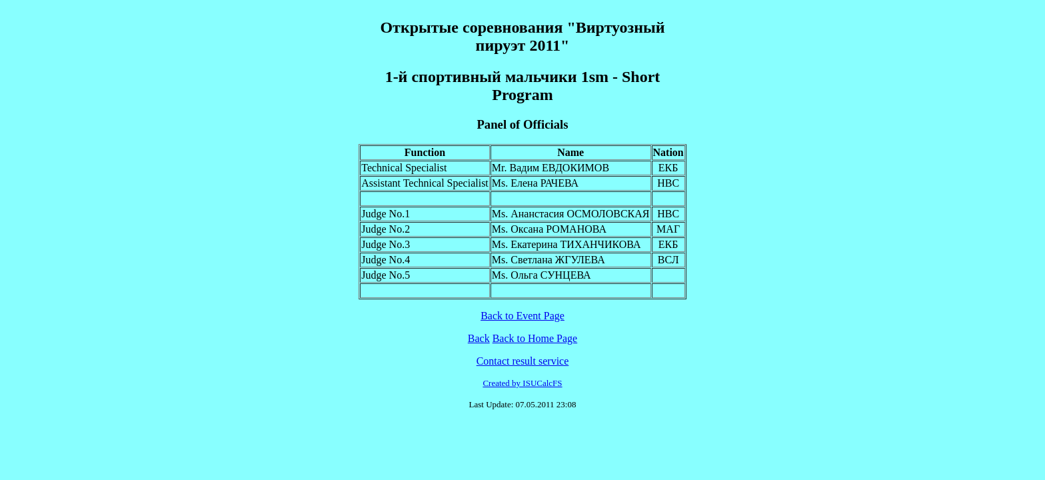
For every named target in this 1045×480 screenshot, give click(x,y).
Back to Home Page (535, 338)
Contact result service (523, 361)
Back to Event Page (522, 315)
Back (479, 338)
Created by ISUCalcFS (522, 383)
